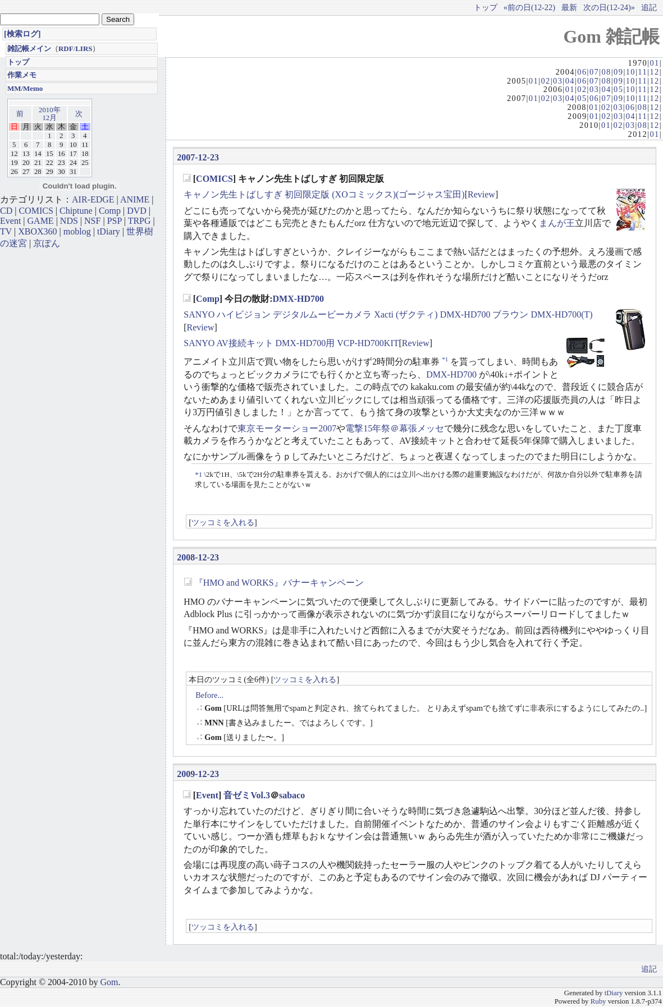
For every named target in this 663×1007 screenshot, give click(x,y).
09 (618, 71)
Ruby (598, 1001)
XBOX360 (37, 231)
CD (6, 210)
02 (545, 80)
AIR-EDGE (93, 199)
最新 (569, 7)
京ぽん (46, 243)
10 (630, 71)
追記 (649, 7)
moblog (77, 231)
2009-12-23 (198, 774)
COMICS (214, 178)
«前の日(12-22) (529, 7)
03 (558, 80)
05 (618, 89)
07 (594, 71)
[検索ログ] (22, 33)
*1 (445, 359)
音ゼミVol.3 (246, 795)
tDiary (108, 231)
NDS (69, 221)
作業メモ (21, 75)
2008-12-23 (198, 557)
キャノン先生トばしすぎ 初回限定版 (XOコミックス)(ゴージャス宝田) (324, 194)
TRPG (139, 221)
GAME (41, 221)
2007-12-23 (198, 157)
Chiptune (76, 210)
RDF (66, 48)
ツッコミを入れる (222, 522)
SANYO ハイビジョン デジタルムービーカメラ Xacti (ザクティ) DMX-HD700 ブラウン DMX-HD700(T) (388, 314)
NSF (92, 221)
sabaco (292, 795)
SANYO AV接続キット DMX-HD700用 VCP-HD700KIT (291, 343)
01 (654, 62)
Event (207, 795)
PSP (114, 221)
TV (6, 231)
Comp (208, 299)
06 (582, 71)
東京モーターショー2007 (286, 428)
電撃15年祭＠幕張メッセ (394, 428)
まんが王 (557, 223)
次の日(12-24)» (609, 7)
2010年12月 (50, 114)
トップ (485, 7)
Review (481, 194)
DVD (137, 210)
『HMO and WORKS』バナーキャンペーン (279, 582)
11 (642, 71)
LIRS (83, 48)
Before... (209, 695)
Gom (109, 982)
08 (606, 71)
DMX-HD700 (298, 299)
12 (654, 71)
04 (570, 80)
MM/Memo (25, 88)
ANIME (134, 199)
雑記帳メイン (29, 48)
